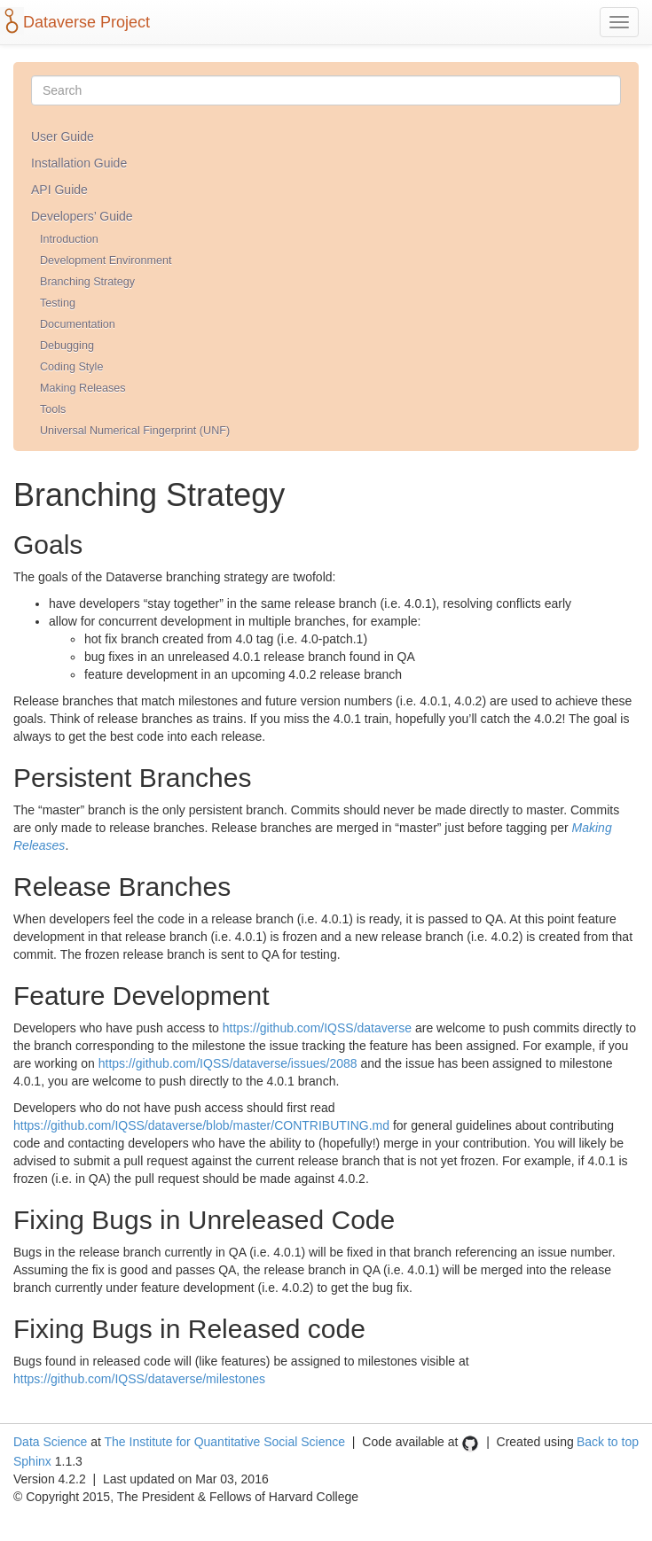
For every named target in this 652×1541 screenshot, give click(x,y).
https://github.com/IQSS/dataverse (317, 1028)
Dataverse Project (86, 22)
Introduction (69, 239)
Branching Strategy (87, 282)
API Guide (59, 190)
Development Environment (105, 260)
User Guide (62, 136)
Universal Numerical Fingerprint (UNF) (135, 430)
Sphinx (32, 1461)
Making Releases (83, 388)
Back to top (608, 1442)
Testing (57, 303)
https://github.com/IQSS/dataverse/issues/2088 (227, 1063)
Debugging (67, 345)
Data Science (50, 1442)
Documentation (77, 324)
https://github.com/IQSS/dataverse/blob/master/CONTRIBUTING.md (201, 1125)
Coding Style (71, 367)
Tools (53, 409)
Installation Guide (79, 163)
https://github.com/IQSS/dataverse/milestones (139, 1379)
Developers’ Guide (82, 216)
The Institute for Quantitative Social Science (224, 1442)
